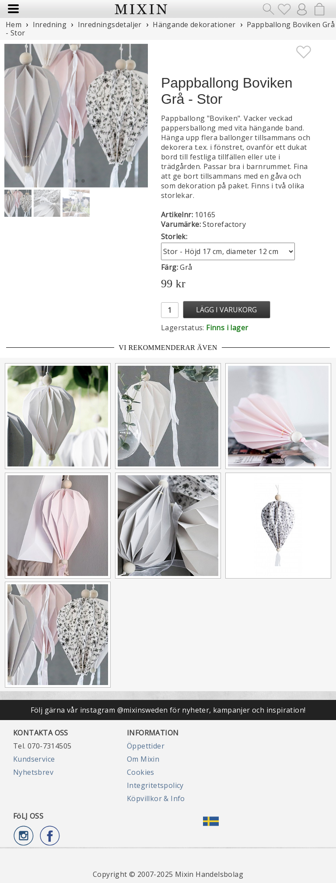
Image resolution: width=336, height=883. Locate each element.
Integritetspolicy (155, 785)
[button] (138, 115)
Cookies (140, 772)
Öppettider (145, 746)
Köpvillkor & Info (156, 798)
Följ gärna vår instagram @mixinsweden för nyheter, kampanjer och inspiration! (168, 710)
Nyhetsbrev (33, 772)
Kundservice (34, 759)
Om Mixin (143, 759)
